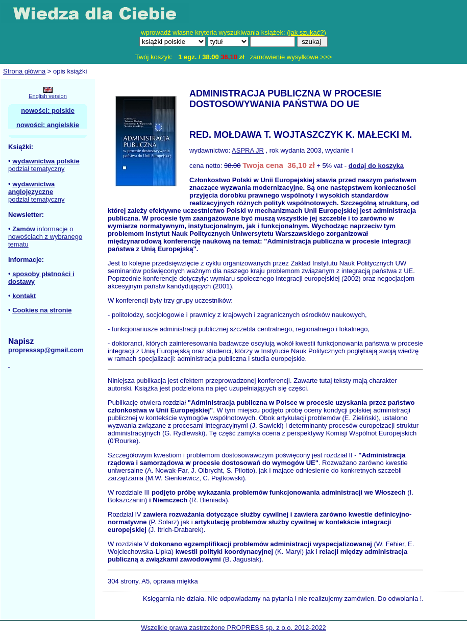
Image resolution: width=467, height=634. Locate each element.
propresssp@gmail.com (46, 350)
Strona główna (24, 71)
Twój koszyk (153, 57)
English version (48, 96)
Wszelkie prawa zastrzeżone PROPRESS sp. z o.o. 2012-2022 (233, 627)
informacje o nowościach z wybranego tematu (45, 236)
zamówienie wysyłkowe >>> (291, 57)
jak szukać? (306, 32)
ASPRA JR (248, 150)
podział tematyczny (36, 169)
